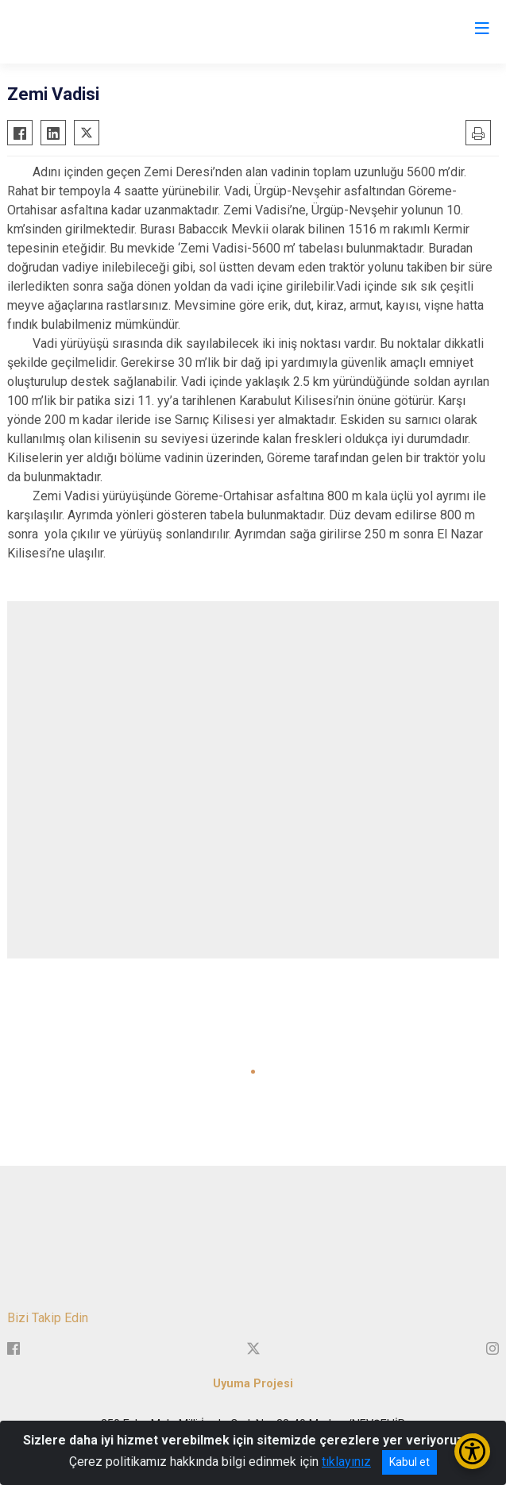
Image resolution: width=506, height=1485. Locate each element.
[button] (253, 1072)
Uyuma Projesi (253, 1383)
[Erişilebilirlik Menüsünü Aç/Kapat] (472, 1451)
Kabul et (409, 1462)
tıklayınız (346, 1461)
